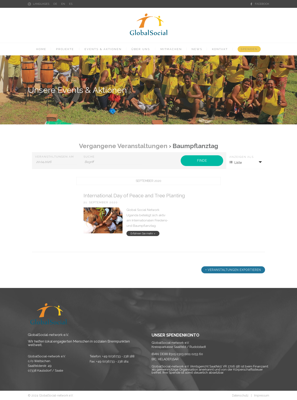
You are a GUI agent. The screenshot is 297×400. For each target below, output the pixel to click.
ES (70, 3)
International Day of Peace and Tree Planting (134, 196)
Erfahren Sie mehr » (143, 233)
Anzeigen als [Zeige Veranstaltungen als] (241, 157)
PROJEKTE (65, 49)
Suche (89, 156)
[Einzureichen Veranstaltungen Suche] (202, 160)
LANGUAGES (41, 3)
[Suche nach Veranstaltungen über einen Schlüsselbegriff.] (113, 162)
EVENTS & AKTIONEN (103, 49)
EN (63, 3)
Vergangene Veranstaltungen (123, 146)
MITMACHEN (171, 49)
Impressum (261, 395)
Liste (235, 162)
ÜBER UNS (140, 49)
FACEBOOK (262, 3)
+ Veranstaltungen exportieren (233, 269)
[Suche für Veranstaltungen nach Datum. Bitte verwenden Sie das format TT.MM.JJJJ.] (56, 162)
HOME (41, 49)
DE (55, 3)
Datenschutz (240, 395)
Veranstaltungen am (54, 156)
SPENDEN (249, 49)
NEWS (197, 49)
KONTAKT (220, 49)
